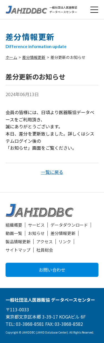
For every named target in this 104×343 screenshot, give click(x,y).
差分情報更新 (33, 57)
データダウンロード (69, 225)
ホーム (11, 57)
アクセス (44, 241)
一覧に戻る (52, 172)
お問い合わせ (52, 269)
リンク (65, 241)
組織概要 (14, 225)
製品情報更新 (18, 241)
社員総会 (44, 250)
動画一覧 (14, 233)
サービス (36, 225)
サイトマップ (18, 250)
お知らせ (36, 233)
